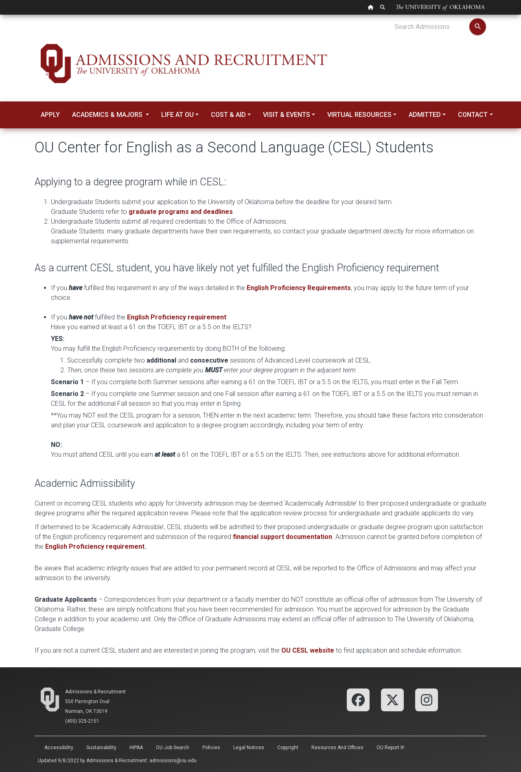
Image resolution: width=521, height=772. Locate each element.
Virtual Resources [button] (359, 115)
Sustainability (101, 747)
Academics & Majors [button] (108, 115)
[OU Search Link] (382, 7)
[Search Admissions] (431, 27)
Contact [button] (473, 115)
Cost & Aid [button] (228, 115)
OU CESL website (307, 650)
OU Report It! (391, 747)
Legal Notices (248, 747)
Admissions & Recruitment (95, 692)
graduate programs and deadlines (181, 212)
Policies (211, 747)
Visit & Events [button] (286, 115)
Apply (50, 115)
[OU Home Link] (371, 7)
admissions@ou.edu (173, 760)
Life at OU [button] (177, 115)
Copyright (287, 747)
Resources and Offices (337, 747)
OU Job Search (172, 747)
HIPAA (136, 747)
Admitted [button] (425, 115)
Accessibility (58, 747)
